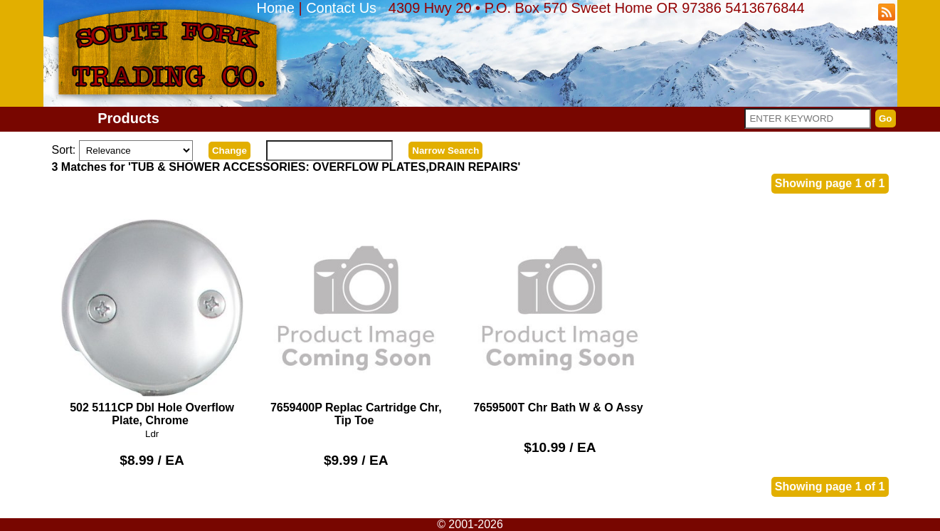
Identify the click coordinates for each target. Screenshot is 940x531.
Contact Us (341, 8)
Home (276, 8)
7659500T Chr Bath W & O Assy (560, 314)
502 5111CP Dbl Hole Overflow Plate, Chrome (152, 321)
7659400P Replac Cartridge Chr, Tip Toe (356, 321)
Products (128, 118)
